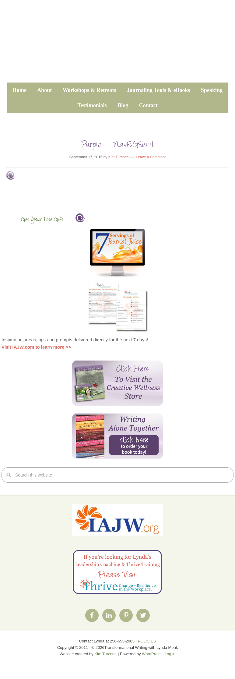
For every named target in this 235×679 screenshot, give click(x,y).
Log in (170, 654)
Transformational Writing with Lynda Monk (117, 45)
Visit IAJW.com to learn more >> (36, 347)
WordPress (151, 654)
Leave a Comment (151, 157)
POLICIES (147, 641)
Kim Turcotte (105, 654)
